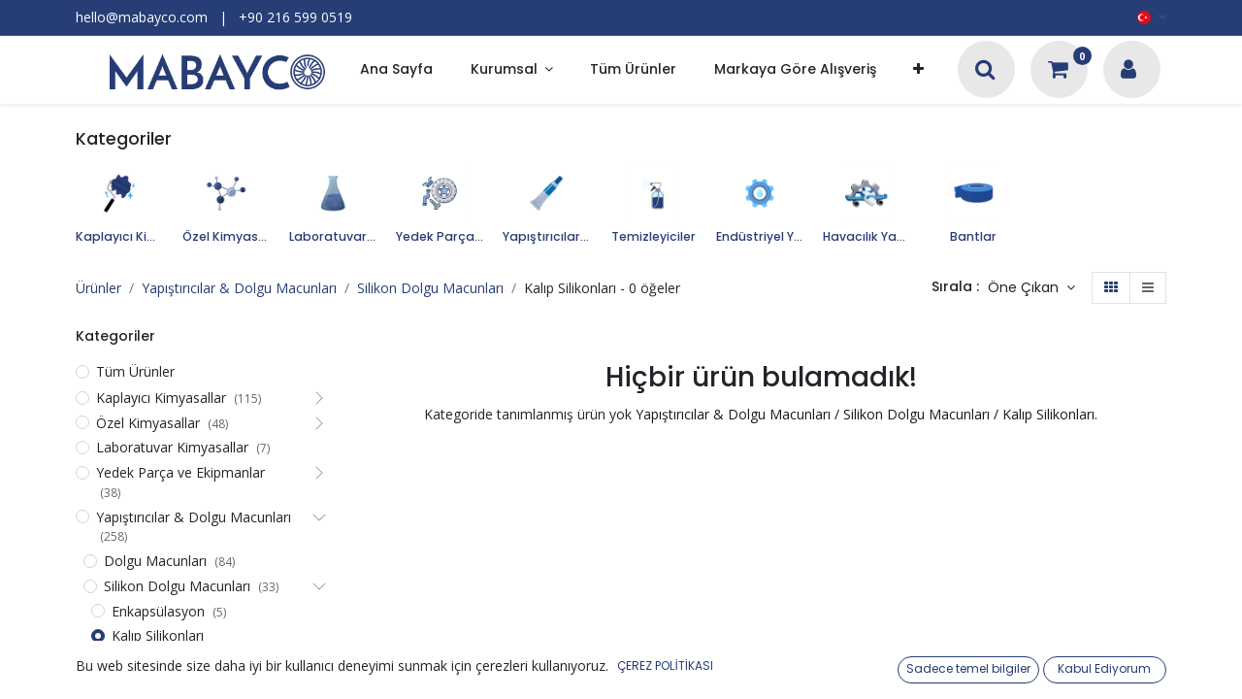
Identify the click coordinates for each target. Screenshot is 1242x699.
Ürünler (98, 288)
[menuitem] (396, 70)
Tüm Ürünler (135, 371)
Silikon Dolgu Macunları (430, 288)
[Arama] (985, 71)
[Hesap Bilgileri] (1128, 71)
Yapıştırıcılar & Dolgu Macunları (239, 288)
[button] (918, 70)
